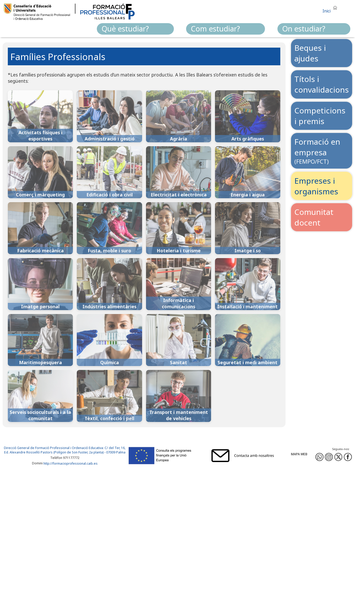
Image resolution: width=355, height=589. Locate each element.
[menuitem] (135, 29)
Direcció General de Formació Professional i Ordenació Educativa (53, 448)
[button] (331, 9)
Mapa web (299, 454)
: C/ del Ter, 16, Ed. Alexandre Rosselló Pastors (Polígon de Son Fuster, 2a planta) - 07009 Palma (65, 450)
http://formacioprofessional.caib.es (70, 463)
